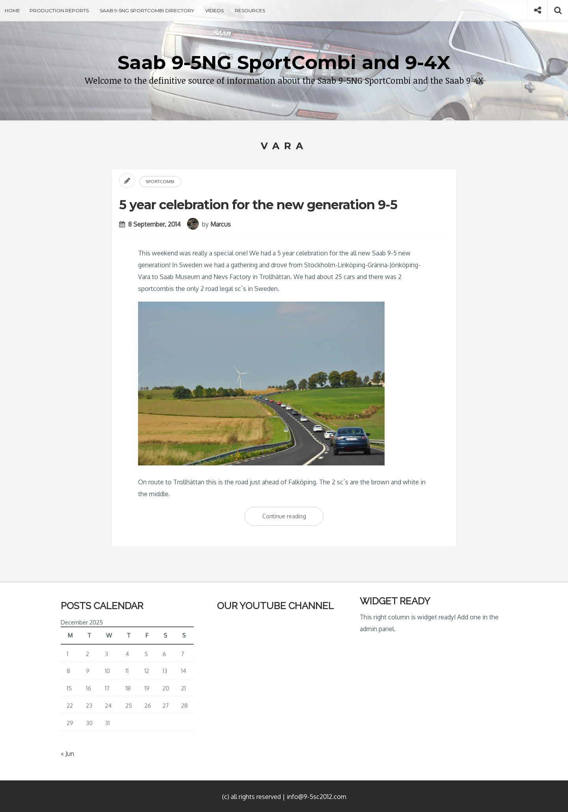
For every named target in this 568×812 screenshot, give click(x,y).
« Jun (67, 754)
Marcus (220, 224)
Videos (214, 10)
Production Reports (59, 10)
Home (12, 10)
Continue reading (293, 518)
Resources (250, 10)
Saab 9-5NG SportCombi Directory (147, 10)
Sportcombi (160, 181)
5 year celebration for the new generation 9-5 (258, 204)
